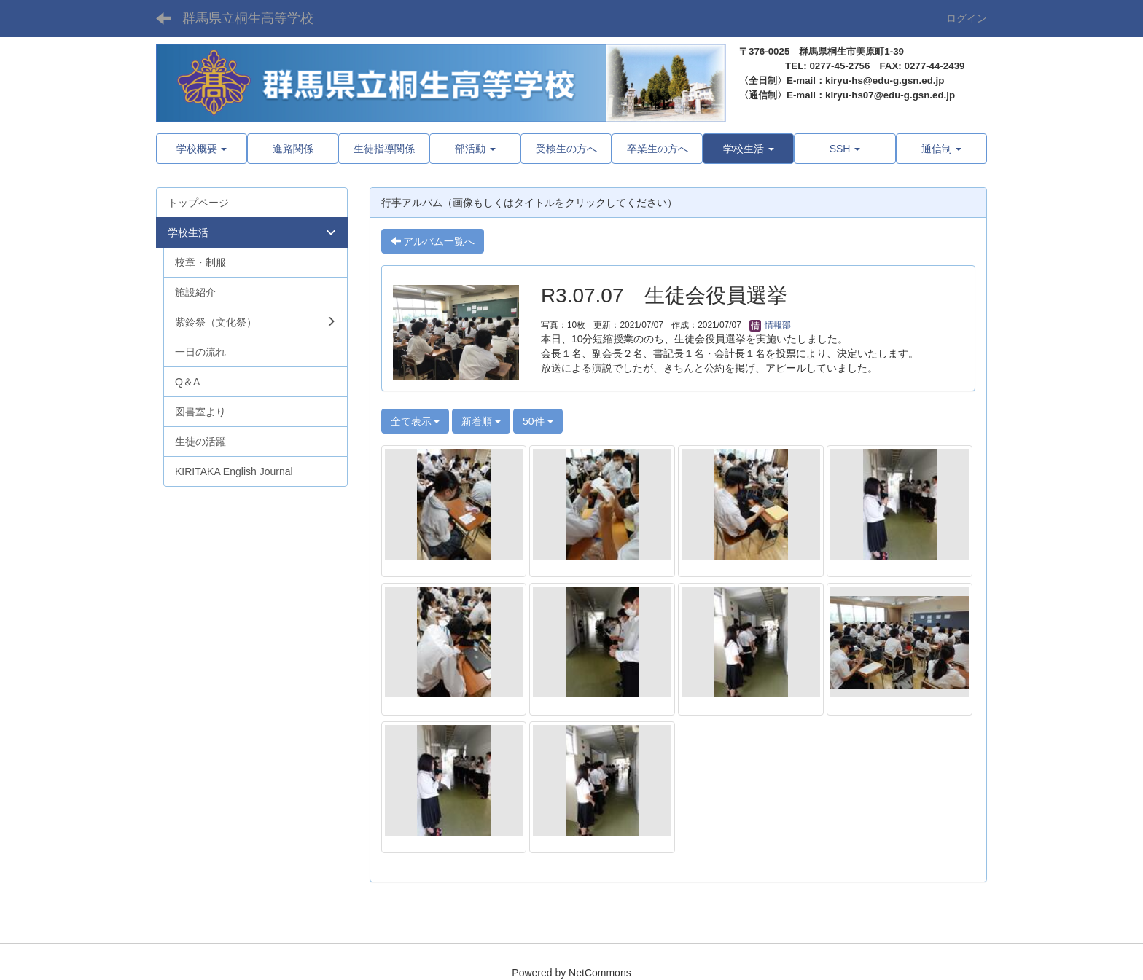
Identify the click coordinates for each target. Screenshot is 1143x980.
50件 (538, 421)
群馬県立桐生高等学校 (247, 18)
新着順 (481, 421)
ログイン (966, 18)
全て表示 (415, 421)
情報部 (770, 325)
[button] (748, 148)
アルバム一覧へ (433, 241)
